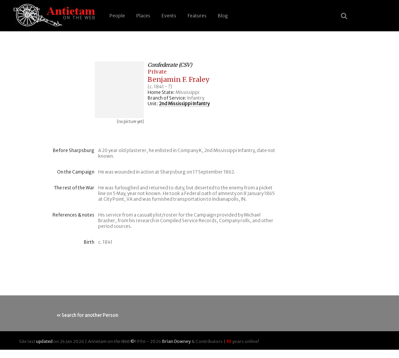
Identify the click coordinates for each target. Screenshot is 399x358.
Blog (223, 15)
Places (143, 15)
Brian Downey (176, 341)
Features (197, 15)
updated (44, 341)
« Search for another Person (87, 315)
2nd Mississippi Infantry (184, 103)
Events (169, 15)
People (117, 15)
